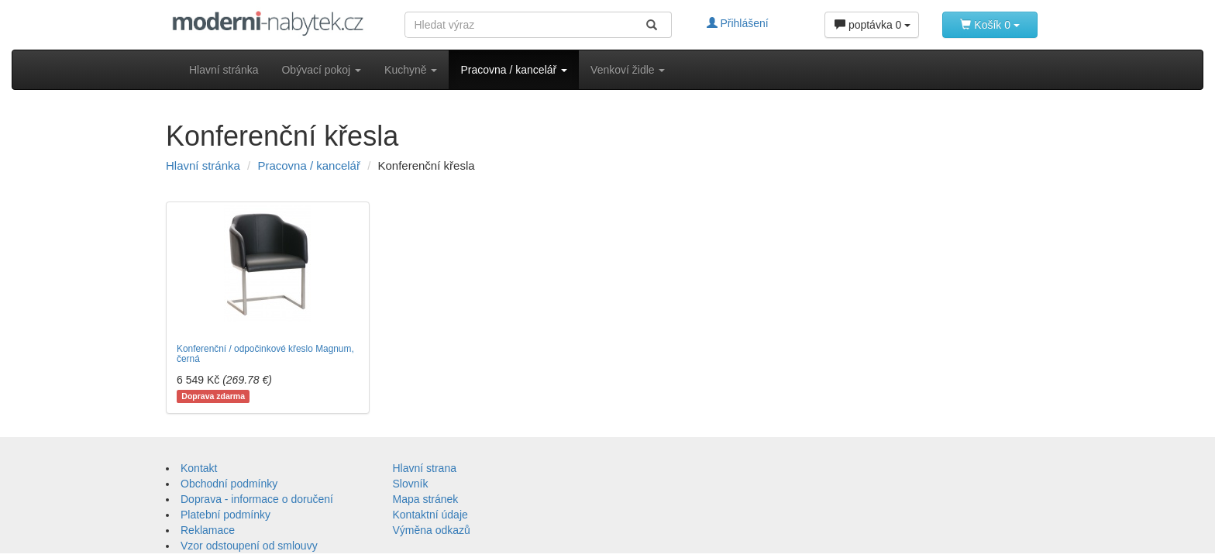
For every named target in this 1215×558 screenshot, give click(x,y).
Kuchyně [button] (410, 70)
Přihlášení (738, 23)
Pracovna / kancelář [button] (513, 70)
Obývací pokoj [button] (321, 70)
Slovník (411, 483)
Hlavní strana (424, 468)
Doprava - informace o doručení (257, 499)
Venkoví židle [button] (627, 70)
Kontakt (199, 468)
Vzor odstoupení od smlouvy (249, 545)
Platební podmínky (225, 514)
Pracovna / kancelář (308, 165)
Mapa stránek (426, 499)
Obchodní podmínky (229, 483)
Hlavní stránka (223, 70)
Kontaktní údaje (430, 514)
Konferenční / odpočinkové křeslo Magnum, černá (265, 353)
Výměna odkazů (431, 530)
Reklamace (208, 530)
